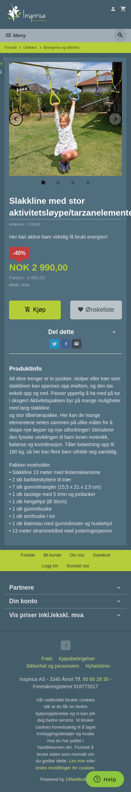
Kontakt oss (78, 566)
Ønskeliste (96, 309)
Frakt (46, 658)
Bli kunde (52, 555)
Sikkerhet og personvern (52, 666)
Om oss (77, 555)
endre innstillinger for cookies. (66, 767)
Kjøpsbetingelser (77, 658)
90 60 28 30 (96, 679)
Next (121, 117)
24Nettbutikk (78, 779)
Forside (11, 47)
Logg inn (50, 566)
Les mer (78, 760)
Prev (22, 117)
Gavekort (101, 555)
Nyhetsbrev (98, 666)
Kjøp (35, 309)
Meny (15, 35)
